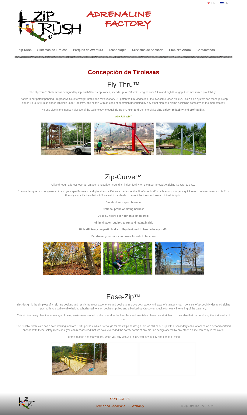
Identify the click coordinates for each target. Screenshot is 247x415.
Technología (117, 50)
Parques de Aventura (88, 50)
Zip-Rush (25, 50)
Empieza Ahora (180, 50)
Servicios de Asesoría (147, 50)
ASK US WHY (123, 116)
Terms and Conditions (110, 406)
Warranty (138, 406)
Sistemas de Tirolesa (52, 50)
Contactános (206, 50)
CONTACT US (120, 398)
